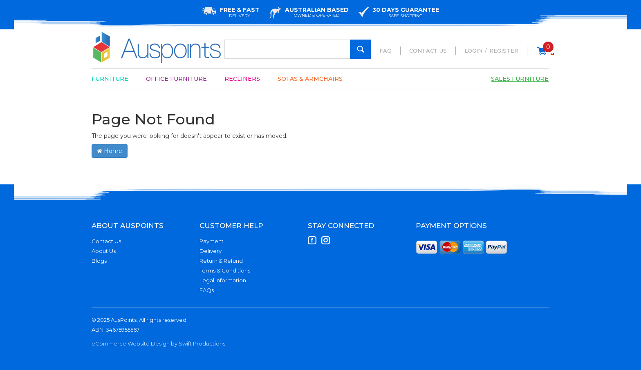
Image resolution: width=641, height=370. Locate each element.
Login (473, 50)
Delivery (210, 251)
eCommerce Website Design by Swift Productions (158, 343)
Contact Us (428, 50)
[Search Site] (360, 49)
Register (503, 50)
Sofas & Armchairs (310, 78)
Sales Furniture (520, 78)
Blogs (99, 260)
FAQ (385, 50)
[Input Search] (297, 49)
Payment (211, 241)
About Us (104, 251)
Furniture (110, 78)
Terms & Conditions (224, 270)
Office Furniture (176, 78)
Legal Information (222, 280)
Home (109, 151)
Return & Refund (221, 260)
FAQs (206, 290)
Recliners (242, 78)
